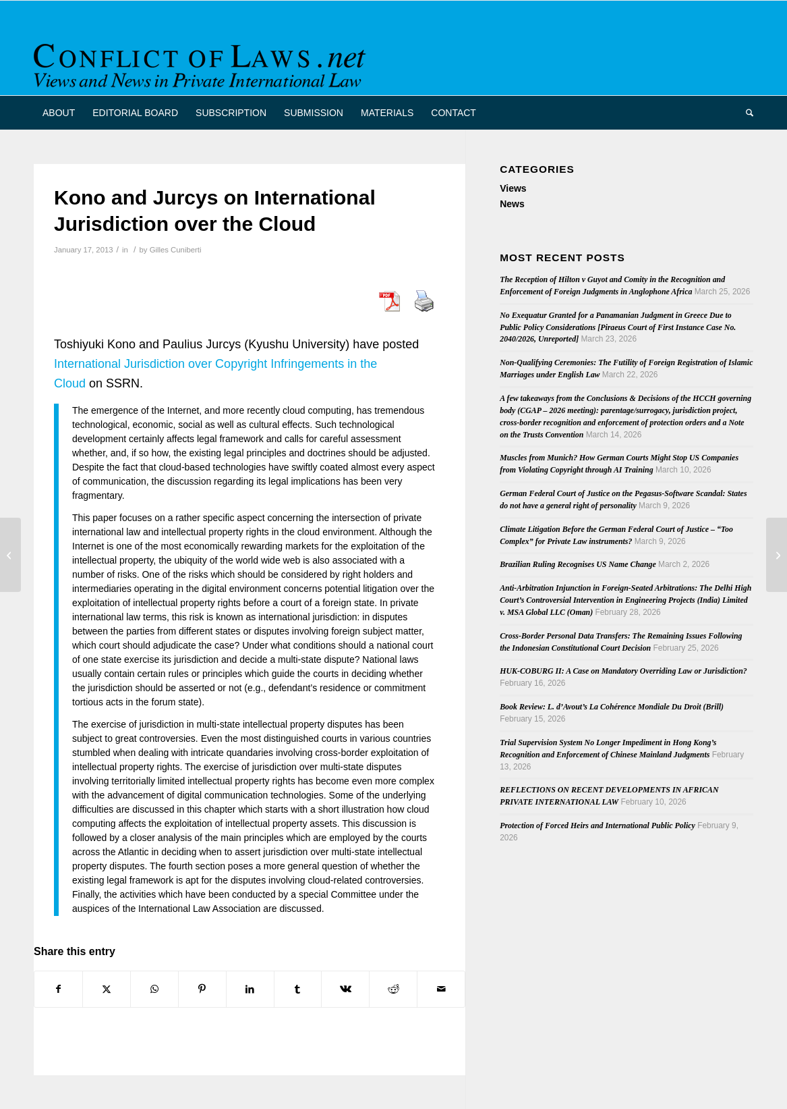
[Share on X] (106, 989)
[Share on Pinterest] (202, 989)
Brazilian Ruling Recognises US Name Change (578, 564)
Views (513, 188)
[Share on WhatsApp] (154, 989)
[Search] (745, 113)
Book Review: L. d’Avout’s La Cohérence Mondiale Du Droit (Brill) (612, 706)
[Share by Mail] (441, 989)
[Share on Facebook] (58, 989)
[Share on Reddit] (393, 989)
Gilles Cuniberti (176, 250)
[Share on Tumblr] (298, 989)
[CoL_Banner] (202, 59)
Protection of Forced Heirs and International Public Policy (597, 825)
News (512, 203)
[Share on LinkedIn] (250, 989)
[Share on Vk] (345, 989)
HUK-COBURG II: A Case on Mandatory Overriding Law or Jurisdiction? (623, 671)
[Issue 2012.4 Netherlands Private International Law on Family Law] (776, 555)
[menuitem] (59, 113)
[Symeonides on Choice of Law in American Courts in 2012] (10, 555)
